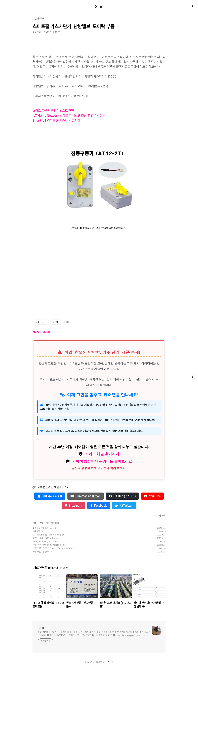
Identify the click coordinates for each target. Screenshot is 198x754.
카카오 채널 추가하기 (102, 540)
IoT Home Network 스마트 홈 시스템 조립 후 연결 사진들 (69, 158)
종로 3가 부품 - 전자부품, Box (44, 624)
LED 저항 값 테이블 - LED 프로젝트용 (46, 621)
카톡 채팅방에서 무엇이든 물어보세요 (102, 548)
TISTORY (100, 748)
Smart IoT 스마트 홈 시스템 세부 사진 (56, 163)
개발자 (35, 609)
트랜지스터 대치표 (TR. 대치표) (44, 628)
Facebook (98, 592)
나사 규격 (36, 617)
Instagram (73, 592)
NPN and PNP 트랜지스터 (43, 614)
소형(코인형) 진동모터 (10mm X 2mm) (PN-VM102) (53, 634)
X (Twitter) (124, 592)
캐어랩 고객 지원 (41, 418)
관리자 (110, 748)
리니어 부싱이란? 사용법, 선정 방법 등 (47, 631)
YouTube (152, 583)
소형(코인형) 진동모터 (41, 638)
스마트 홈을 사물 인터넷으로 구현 (53, 153)
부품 (41, 609)
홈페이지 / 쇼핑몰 (49, 583)
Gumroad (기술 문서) (86, 583)
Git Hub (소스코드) (122, 583)
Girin (99, 6)
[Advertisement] (99, 63)
